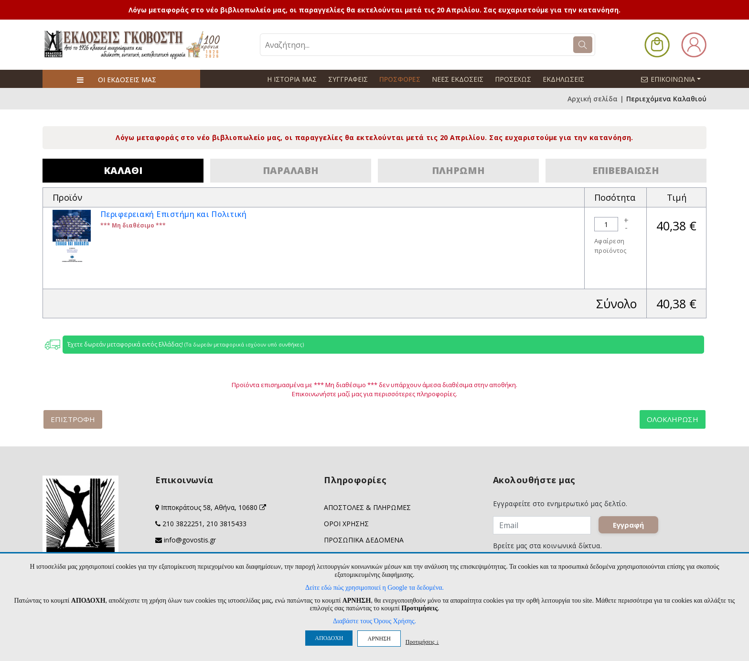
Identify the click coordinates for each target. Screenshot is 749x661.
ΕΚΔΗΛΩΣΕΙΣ (563, 79)
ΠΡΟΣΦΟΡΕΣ (399, 79)
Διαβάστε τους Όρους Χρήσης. (374, 621)
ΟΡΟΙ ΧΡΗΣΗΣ (346, 523)
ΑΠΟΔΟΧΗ (329, 638)
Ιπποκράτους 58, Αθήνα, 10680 (213, 507)
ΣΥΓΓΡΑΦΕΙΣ (348, 79)
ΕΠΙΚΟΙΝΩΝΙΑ (675, 79)
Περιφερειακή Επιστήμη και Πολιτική (173, 214)
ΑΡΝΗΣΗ (378, 638)
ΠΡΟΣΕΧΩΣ (513, 79)
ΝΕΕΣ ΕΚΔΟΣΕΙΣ (457, 79)
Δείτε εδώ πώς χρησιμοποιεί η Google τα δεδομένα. (374, 587)
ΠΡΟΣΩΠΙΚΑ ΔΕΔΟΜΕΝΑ (364, 539)
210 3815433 (226, 523)
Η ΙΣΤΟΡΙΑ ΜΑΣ (292, 79)
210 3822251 (182, 523)
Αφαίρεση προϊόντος (610, 246)
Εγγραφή (628, 525)
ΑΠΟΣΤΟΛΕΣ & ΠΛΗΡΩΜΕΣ (367, 507)
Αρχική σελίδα (592, 98)
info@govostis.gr (190, 539)
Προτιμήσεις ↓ (422, 642)
